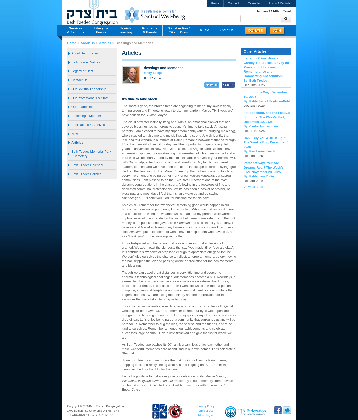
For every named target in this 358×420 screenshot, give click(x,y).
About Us (226, 30)
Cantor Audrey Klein (263, 126)
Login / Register (280, 3)
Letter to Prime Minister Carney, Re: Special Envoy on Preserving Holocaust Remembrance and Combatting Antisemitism (266, 67)
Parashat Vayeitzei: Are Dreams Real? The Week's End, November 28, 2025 (264, 167)
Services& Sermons (75, 30)
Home (215, 3)
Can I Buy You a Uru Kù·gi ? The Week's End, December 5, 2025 (266, 142)
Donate (255, 31)
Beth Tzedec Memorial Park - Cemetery (91, 154)
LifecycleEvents (101, 30)
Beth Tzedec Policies (86, 174)
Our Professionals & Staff (89, 98)
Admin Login (205, 415)
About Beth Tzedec (85, 53)
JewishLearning (125, 30)
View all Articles (255, 187)
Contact (233, 3)
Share (228, 85)
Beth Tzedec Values (85, 62)
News (75, 134)
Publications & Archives (88, 125)
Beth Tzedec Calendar (87, 165)
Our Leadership (82, 107)
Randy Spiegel (153, 73)
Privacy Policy (205, 406)
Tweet (212, 85)
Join (277, 31)
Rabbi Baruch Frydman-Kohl (269, 101)
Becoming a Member (86, 116)
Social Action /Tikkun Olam (179, 30)
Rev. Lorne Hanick (262, 151)
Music (204, 30)
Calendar (254, 3)
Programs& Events (149, 30)
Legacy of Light (82, 71)
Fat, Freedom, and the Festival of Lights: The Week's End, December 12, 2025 (267, 117)
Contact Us (79, 80)
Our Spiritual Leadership (88, 89)
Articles (105, 43)
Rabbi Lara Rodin (261, 176)
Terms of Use (205, 410)
